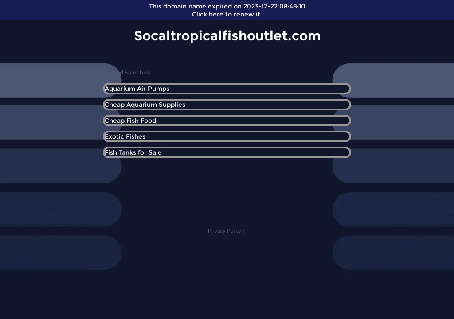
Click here (207, 14)
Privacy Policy (224, 231)
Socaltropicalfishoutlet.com (227, 35)
